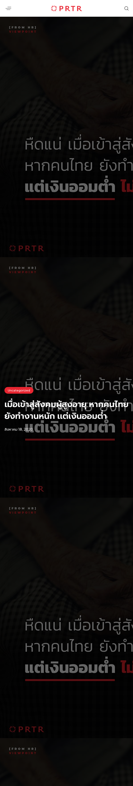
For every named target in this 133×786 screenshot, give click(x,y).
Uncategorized (19, 390)
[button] (8, 8)
